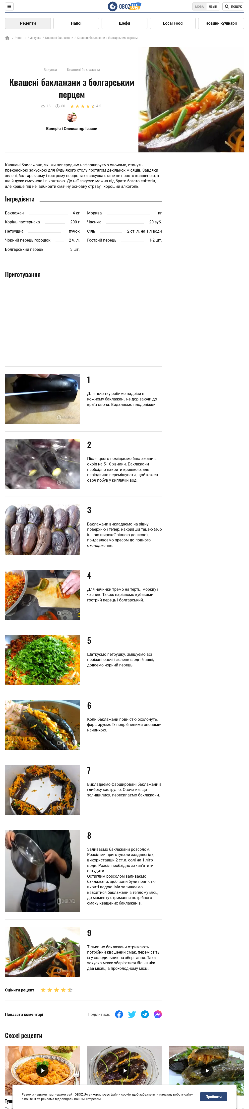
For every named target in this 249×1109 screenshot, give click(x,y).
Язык (213, 6)
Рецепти (28, 23)
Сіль (91, 231)
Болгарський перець (24, 249)
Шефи (124, 23)
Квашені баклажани (59, 38)
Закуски (35, 38)
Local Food (173, 23)
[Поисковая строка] (233, 6)
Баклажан (14, 213)
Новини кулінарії (221, 23)
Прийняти (214, 1097)
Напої (76, 23)
